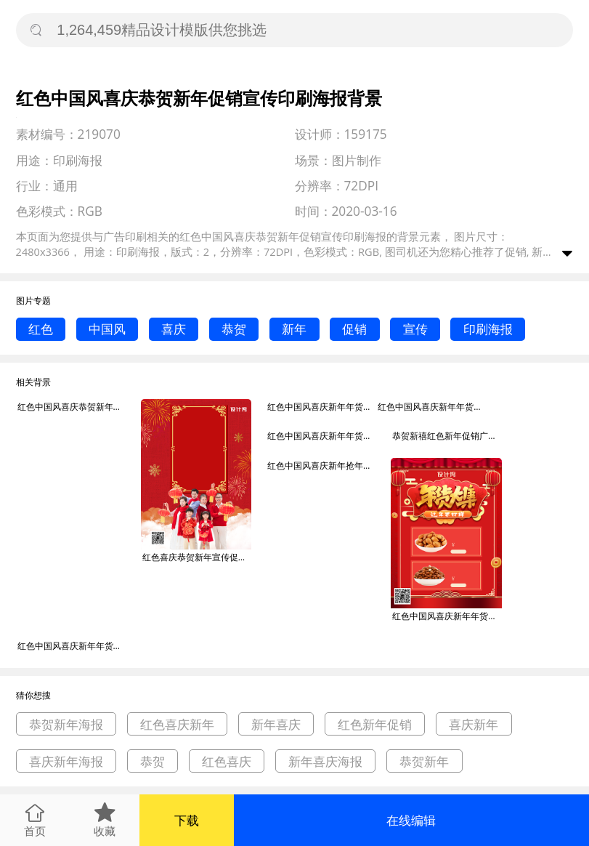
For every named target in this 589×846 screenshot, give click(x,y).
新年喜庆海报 (325, 761)
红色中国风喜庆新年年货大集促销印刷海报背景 (446, 616)
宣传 (415, 329)
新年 (294, 329)
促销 (354, 329)
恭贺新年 (424, 761)
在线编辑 (411, 820)
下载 (186, 820)
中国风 (107, 329)
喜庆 (173, 329)
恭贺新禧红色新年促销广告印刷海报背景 (446, 436)
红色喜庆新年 (177, 724)
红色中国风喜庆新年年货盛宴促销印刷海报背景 (321, 436)
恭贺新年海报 (66, 724)
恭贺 (234, 329)
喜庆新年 (473, 724)
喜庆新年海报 (66, 761)
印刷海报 (488, 329)
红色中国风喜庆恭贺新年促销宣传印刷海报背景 (71, 406)
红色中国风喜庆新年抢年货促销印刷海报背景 (321, 465)
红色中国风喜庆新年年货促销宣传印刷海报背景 (321, 406)
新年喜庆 (276, 724)
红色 (40, 329)
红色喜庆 (226, 761)
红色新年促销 (375, 724)
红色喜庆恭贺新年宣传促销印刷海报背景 (196, 557)
